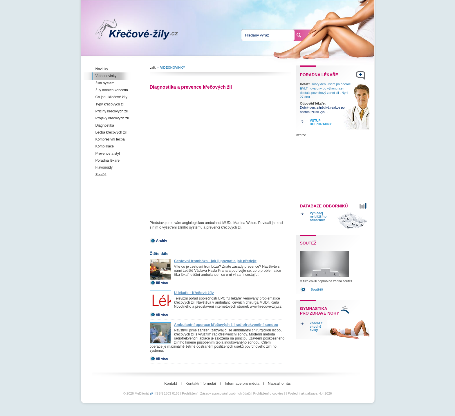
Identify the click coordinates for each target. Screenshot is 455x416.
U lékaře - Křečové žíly (194, 293)
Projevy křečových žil (112, 118)
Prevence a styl (107, 154)
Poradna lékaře (107, 160)
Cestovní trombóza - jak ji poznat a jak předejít (215, 261)
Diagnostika (104, 125)
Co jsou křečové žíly (111, 97)
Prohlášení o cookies (268, 393)
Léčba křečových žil (111, 132)
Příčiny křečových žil (111, 111)
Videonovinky (106, 76)
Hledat (299, 35)
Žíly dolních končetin (111, 90)
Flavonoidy (104, 167)
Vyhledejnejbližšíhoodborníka (318, 216)
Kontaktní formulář (200, 383)
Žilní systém (105, 83)
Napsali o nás (279, 383)
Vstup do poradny (321, 122)
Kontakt (170, 383)
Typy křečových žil (109, 104)
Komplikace (104, 146)
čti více (162, 283)
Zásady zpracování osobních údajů (225, 393)
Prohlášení (190, 393)
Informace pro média (242, 383)
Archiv (161, 241)
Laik (153, 67)
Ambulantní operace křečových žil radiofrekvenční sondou (226, 324)
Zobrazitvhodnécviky (316, 326)
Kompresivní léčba (110, 139)
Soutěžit (317, 289)
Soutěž (100, 175)
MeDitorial (142, 393)
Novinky (101, 69)
